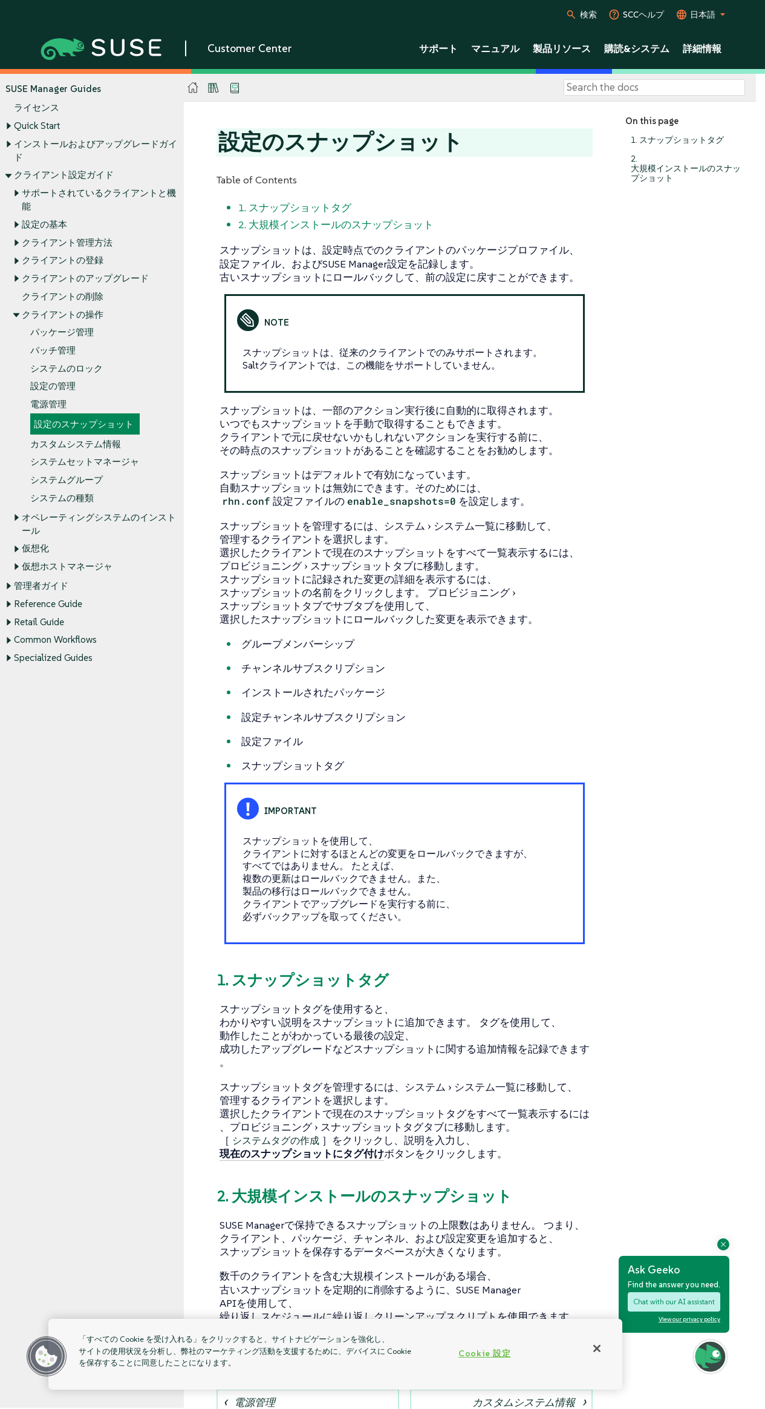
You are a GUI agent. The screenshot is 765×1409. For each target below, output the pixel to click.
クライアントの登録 (62, 260)
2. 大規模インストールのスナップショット (686, 168)
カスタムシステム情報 (75, 444)
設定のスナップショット (84, 424)
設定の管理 (53, 386)
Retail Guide (39, 622)
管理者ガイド (41, 586)
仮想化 (35, 548)
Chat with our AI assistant (674, 1301)
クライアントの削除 (62, 296)
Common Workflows (55, 640)
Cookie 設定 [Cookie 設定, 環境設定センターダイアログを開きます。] (484, 1353)
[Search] (654, 87)
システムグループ (66, 479)
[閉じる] (597, 1348)
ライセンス (36, 108)
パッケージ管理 (62, 332)
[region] (335, 1354)
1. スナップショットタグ (677, 140)
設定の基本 (44, 224)
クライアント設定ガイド (64, 175)
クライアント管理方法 (67, 242)
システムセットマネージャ (84, 462)
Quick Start (37, 125)
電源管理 (48, 404)
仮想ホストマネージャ (67, 567)
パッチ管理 (53, 350)
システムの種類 (62, 498)
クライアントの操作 (62, 314)
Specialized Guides (53, 658)
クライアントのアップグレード (85, 278)
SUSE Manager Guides (53, 88)
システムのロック (66, 368)
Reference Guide (48, 603)
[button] (46, 1356)
